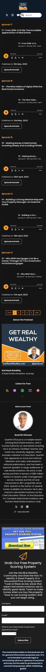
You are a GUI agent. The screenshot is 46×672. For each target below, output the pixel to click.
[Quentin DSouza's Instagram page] (23, 507)
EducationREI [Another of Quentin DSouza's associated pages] (21, 511)
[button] (22, 396)
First (9, 312)
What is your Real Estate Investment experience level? (18, 628)
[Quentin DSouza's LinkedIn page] (28, 507)
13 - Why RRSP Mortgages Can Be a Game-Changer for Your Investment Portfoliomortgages (21, 261)
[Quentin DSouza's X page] (17, 507)
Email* (4, 615)
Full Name (6, 603)
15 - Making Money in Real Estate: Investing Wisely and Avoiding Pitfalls (22, 144)
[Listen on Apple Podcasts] (15, 390)
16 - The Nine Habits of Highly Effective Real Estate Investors (22, 88)
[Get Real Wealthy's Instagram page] (11, 15)
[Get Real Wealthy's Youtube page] (17, 15)
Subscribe (23, 640)
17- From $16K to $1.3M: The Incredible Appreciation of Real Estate (21, 31)
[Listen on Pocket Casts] (38, 390)
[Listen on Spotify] (22, 390)
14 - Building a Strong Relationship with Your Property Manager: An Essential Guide (22, 202)
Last (37, 312)
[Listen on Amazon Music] (30, 390)
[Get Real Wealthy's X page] (7, 15)
